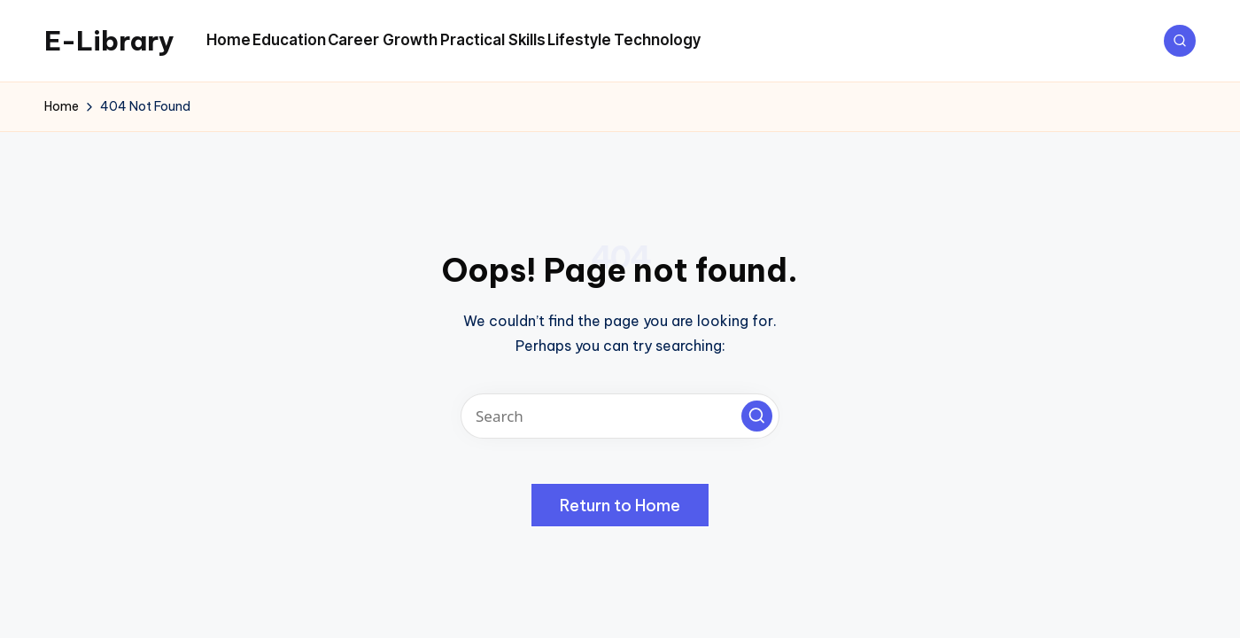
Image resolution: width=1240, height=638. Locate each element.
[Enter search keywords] (620, 416)
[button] (756, 416)
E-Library (109, 41)
